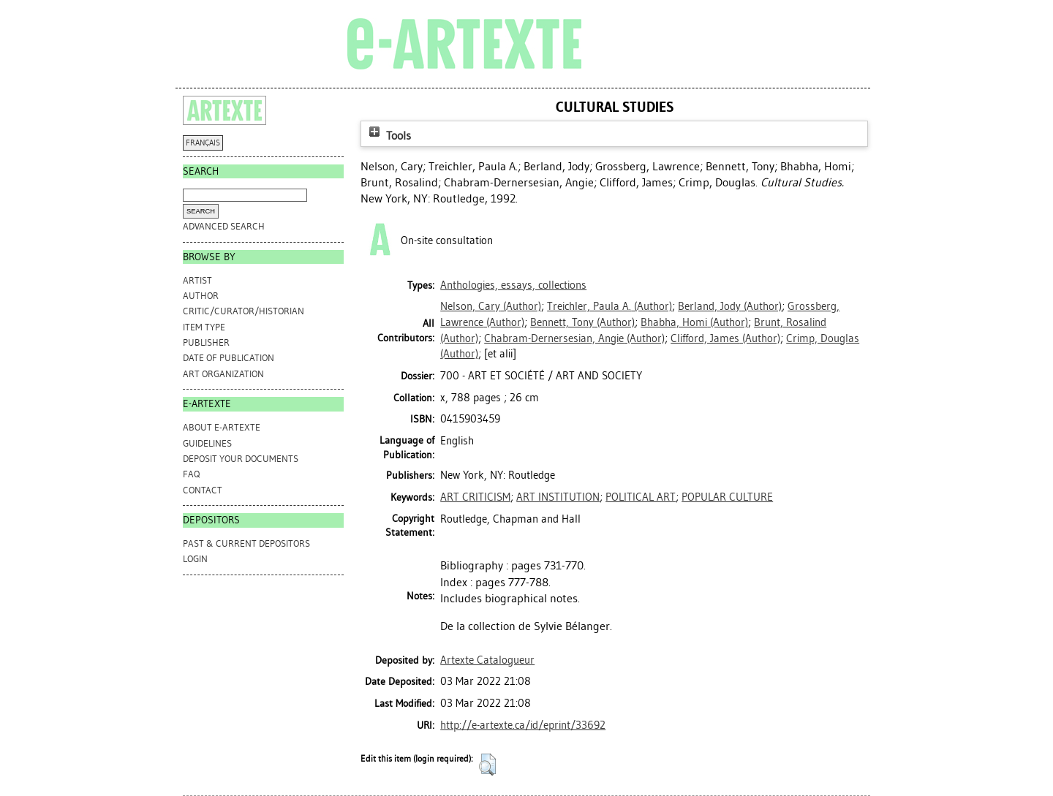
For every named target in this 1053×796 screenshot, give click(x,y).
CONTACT (202, 490)
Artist (197, 280)
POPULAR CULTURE (727, 497)
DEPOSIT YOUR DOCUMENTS (240, 458)
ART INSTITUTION (558, 497)
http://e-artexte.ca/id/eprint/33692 (522, 725)
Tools (388, 136)
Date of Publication (228, 357)
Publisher (206, 342)
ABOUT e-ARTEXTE (221, 427)
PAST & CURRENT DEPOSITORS (246, 543)
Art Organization (223, 373)
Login (195, 558)
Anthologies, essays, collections (513, 285)
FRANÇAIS (203, 143)
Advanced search (224, 226)
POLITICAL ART (640, 497)
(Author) (490, 306)
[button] (487, 764)
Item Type (204, 327)
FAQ (191, 474)
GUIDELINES (207, 443)
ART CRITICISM (475, 497)
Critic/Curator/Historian (243, 311)
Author (201, 295)
